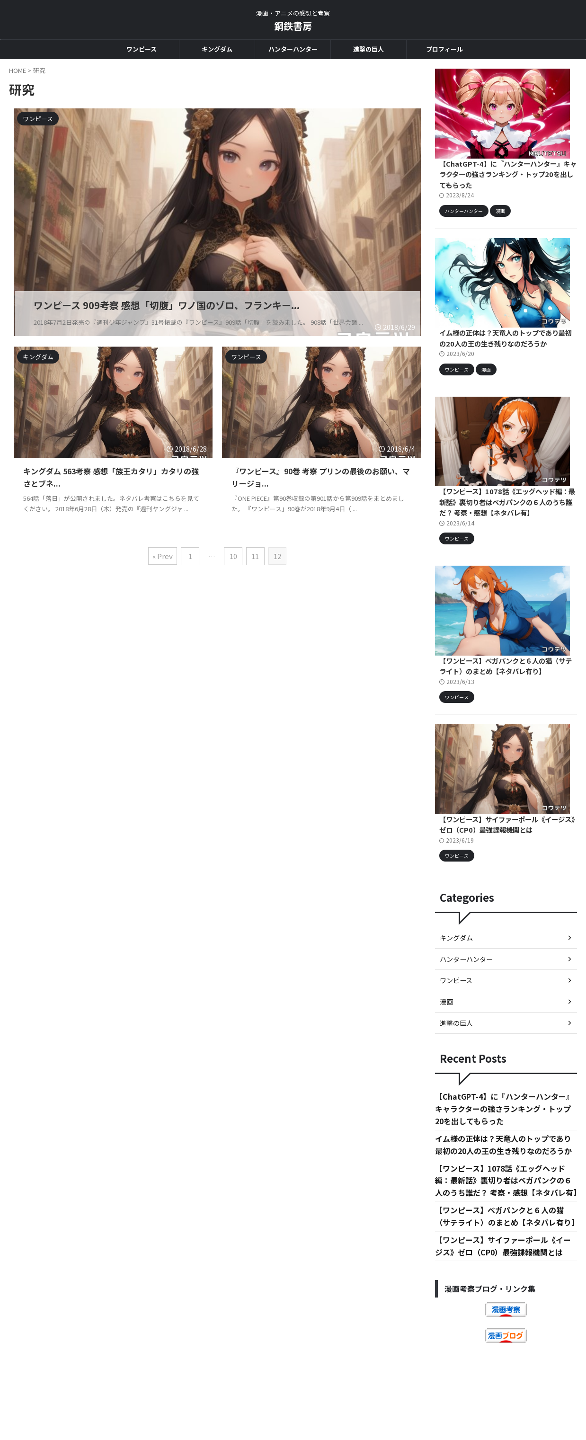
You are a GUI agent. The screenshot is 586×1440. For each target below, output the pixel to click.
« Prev (163, 555)
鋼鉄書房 (293, 26)
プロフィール (444, 48)
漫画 (446, 1025)
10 (233, 555)
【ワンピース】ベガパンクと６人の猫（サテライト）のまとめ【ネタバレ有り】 (504, 685)
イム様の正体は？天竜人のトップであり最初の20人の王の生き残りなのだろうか (504, 347)
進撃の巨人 (368, 48)
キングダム (217, 48)
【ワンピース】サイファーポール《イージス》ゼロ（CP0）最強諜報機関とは (504, 848)
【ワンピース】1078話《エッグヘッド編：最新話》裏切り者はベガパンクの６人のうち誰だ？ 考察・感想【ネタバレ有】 (505, 516)
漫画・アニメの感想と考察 (293, 1395)
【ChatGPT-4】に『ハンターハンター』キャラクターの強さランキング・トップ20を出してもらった (505, 179)
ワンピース (141, 48)
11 (255, 555)
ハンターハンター (293, 48)
